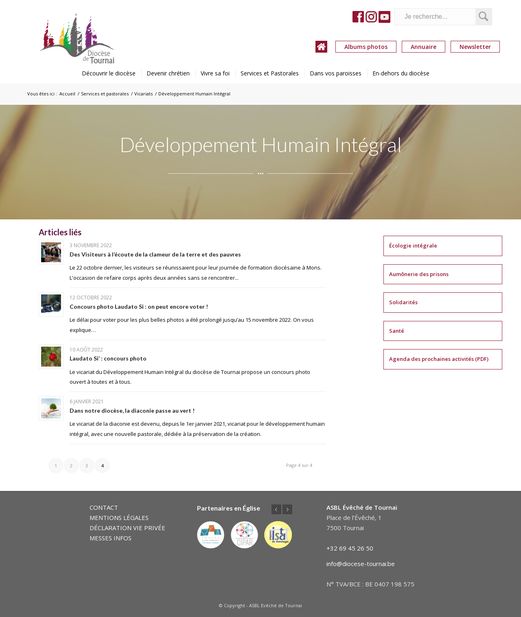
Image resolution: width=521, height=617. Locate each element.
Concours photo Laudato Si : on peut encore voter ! (139, 306)
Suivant (287, 509)
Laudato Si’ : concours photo (108, 358)
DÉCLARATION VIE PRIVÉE (127, 528)
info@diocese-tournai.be (360, 564)
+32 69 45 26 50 (349, 548)
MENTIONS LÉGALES (119, 517)
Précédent (276, 509)
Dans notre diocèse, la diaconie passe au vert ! (132, 410)
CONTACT (104, 507)
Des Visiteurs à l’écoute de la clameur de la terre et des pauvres (155, 254)
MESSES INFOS (110, 538)
